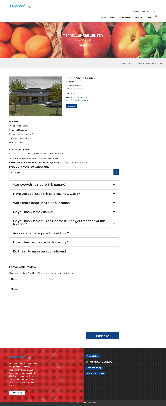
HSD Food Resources (95, 373)
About (113, 17)
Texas (131, 63)
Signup (138, 17)
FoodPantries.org (94, 368)
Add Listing (126, 17)
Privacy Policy (92, 356)
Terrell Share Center (153, 63)
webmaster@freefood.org (145, 11)
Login (149, 17)
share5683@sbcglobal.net (77, 100)
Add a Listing (17, 393)
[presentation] (29, 327)
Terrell (139, 63)
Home (103, 17)
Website (71, 106)
